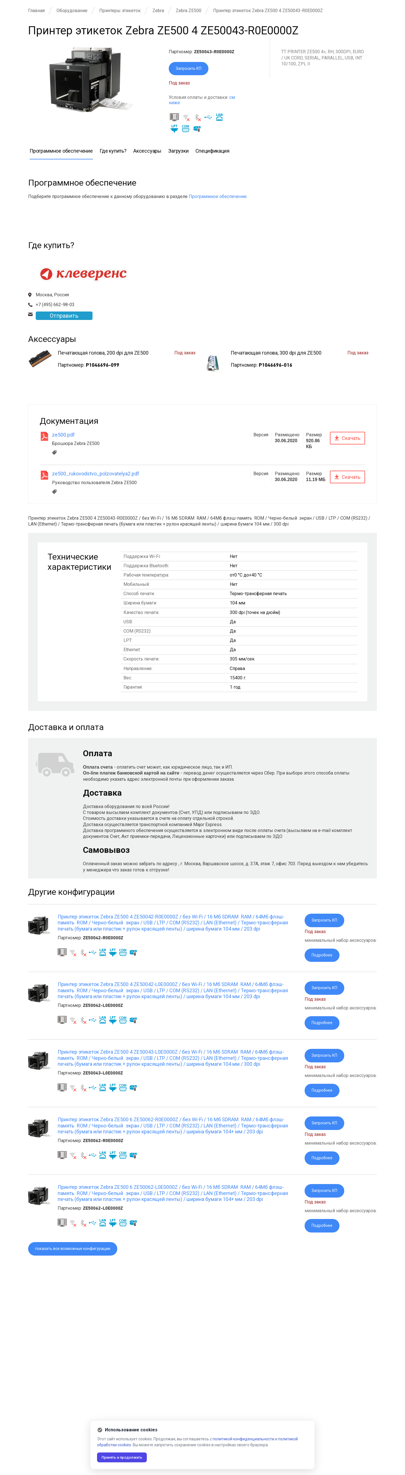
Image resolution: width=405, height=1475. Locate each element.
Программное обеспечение (218, 197)
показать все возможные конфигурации (78, 1257)
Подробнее (323, 957)
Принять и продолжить (125, 1457)
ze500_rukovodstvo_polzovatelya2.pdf (95, 474)
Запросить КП (190, 69)
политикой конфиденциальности (243, 1438)
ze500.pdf (63, 436)
